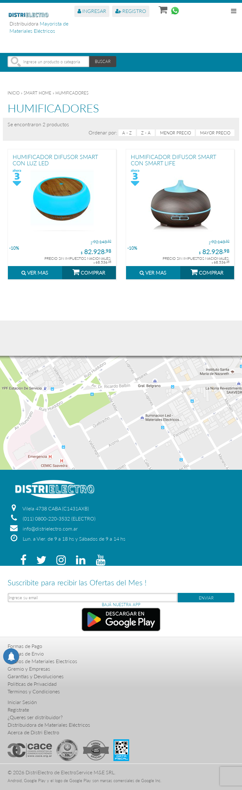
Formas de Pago (25, 646)
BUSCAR (103, 61)
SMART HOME (37, 92)
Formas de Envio (26, 653)
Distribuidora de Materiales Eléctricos (49, 725)
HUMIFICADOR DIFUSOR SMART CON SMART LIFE (173, 160)
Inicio (14, 92)
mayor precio (215, 132)
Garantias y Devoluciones (36, 676)
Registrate (18, 710)
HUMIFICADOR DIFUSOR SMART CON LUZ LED (55, 160)
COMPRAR (88, 272)
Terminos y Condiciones (34, 691)
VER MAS (34, 273)
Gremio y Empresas (29, 669)
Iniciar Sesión (22, 702)
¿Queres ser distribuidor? (35, 717)
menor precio (175, 132)
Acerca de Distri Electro (33, 732)
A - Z (127, 132)
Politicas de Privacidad (32, 684)
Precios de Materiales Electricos (42, 661)
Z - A (146, 132)
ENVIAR (206, 597)
